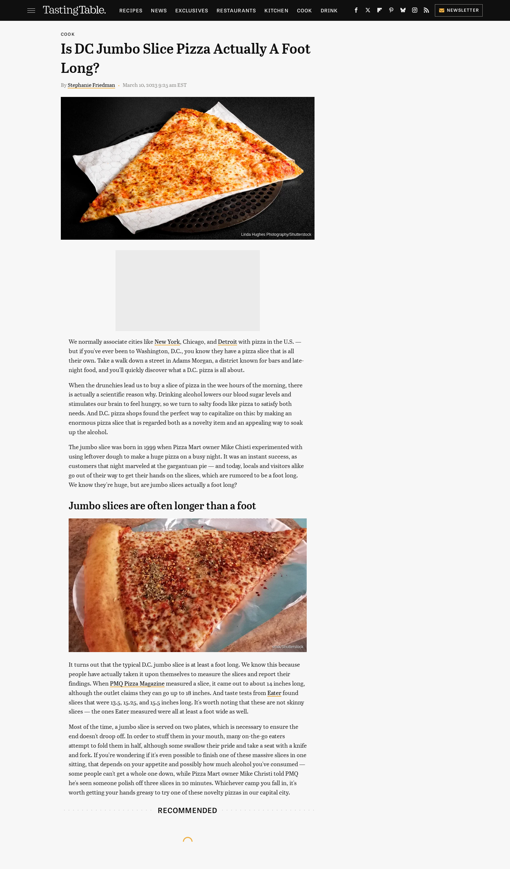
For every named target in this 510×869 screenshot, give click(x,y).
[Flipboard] (379, 11)
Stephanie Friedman (91, 84)
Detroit (227, 341)
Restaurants (236, 10)
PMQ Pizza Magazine (137, 683)
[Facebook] (356, 11)
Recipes (130, 10)
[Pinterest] (391, 11)
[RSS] (426, 11)
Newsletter (458, 10)
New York (167, 341)
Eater (274, 693)
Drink (329, 10)
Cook (304, 10)
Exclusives (191, 10)
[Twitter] (368, 11)
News (159, 10)
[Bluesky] (403, 11)
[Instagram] (414, 11)
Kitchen (276, 10)
